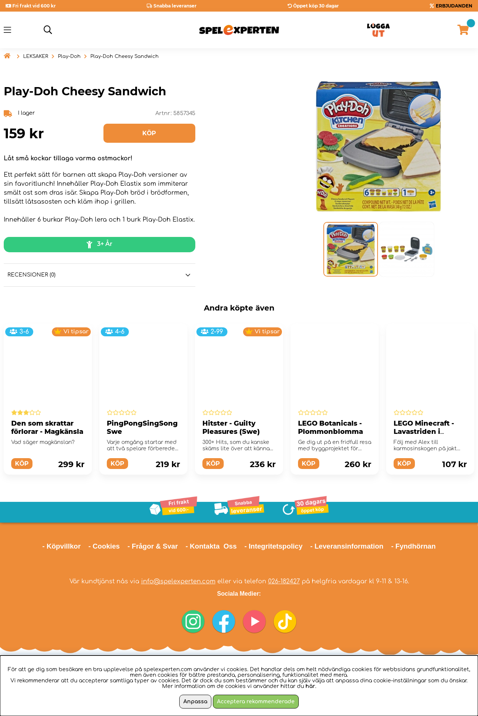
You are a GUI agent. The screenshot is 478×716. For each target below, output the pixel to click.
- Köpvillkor (61, 546)
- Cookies (104, 546)
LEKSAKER (35, 56)
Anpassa (195, 701)
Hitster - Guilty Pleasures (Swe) (231, 427)
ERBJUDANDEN (454, 6)
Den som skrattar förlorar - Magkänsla (47, 427)
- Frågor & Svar (152, 546)
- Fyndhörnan (413, 546)
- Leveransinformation (347, 546)
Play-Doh (69, 56)
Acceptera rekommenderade (256, 701)
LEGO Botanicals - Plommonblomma (330, 427)
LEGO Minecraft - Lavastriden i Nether (424, 431)
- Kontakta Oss (211, 546)
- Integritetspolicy (274, 546)
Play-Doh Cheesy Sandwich (124, 56)
